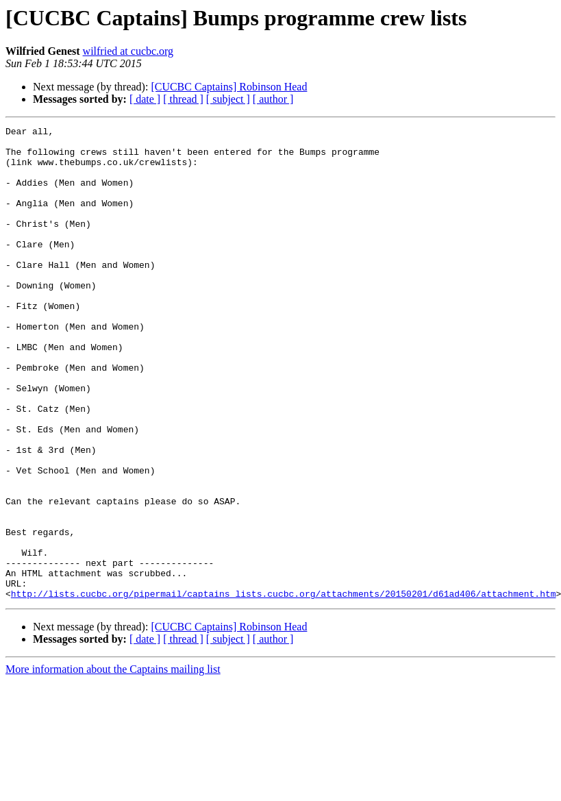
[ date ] (144, 99)
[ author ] (273, 99)
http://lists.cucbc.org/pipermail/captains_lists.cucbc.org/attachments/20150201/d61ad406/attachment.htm (283, 688)
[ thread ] (183, 99)
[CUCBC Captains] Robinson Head (229, 87)
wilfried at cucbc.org (128, 51)
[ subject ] (228, 99)
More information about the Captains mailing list (113, 763)
